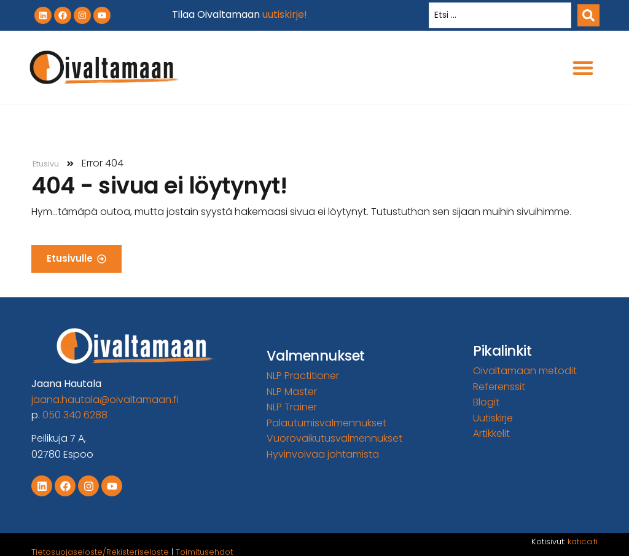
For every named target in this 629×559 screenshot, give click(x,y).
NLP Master (292, 392)
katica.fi (583, 541)
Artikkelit (491, 433)
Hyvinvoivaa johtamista (323, 454)
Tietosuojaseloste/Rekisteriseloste (100, 552)
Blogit (486, 402)
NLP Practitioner (303, 376)
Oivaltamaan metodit (525, 371)
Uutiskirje (493, 418)
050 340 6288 (74, 415)
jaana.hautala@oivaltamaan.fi (105, 400)
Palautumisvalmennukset (326, 423)
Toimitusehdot (204, 552)
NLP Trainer (292, 407)
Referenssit (499, 387)
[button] (583, 67)
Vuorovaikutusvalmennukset (334, 438)
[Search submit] (588, 15)
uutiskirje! (284, 14)
